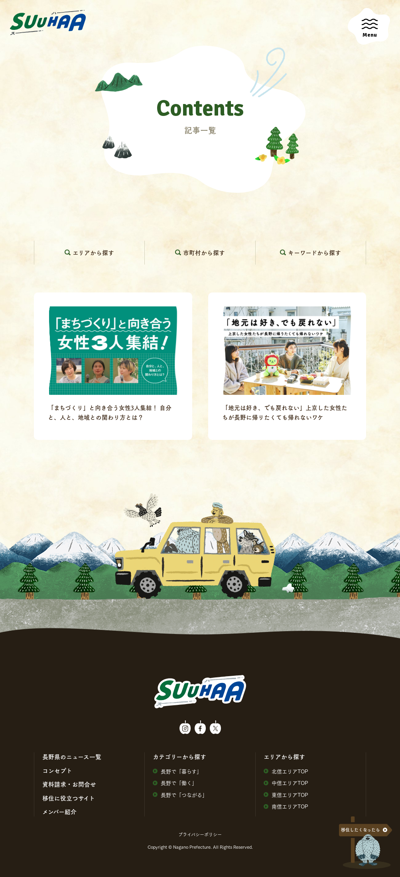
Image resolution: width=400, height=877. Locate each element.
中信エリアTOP (286, 783)
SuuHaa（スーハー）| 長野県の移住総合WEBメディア (48, 22)
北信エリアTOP (286, 771)
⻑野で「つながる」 (180, 795)
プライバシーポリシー (200, 834)
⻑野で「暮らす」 (177, 771)
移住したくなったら (360, 830)
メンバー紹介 (59, 811)
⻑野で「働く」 (175, 783)
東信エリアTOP (286, 795)
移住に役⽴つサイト (68, 798)
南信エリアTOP (286, 806)
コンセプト (57, 770)
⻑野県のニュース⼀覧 (71, 756)
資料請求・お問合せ (69, 784)
